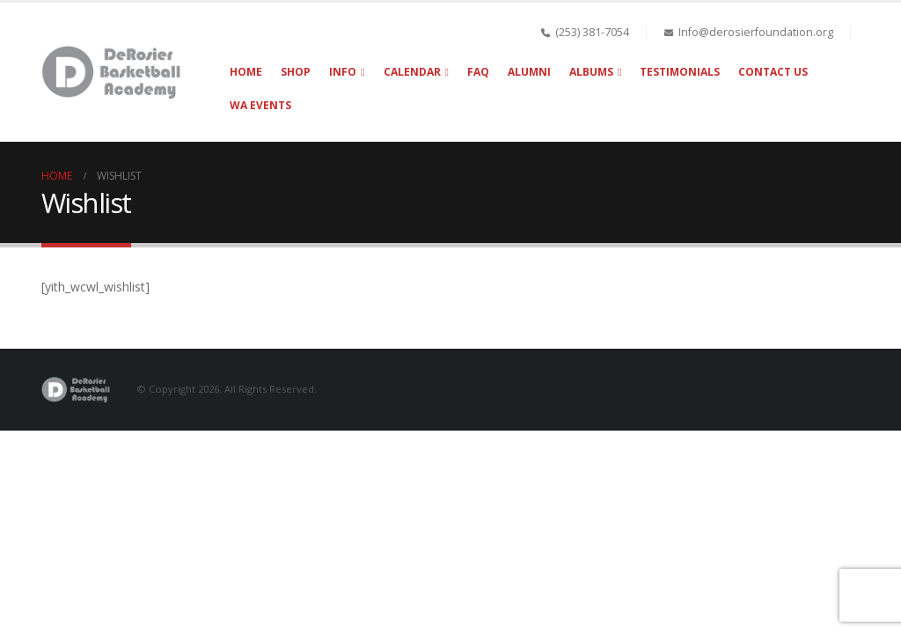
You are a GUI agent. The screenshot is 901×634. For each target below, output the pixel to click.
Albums (591, 71)
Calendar (412, 71)
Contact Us (773, 71)
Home (246, 71)
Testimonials (680, 71)
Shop (296, 71)
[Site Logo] (113, 72)
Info (342, 71)
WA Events (260, 105)
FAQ (478, 71)
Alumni (529, 71)
